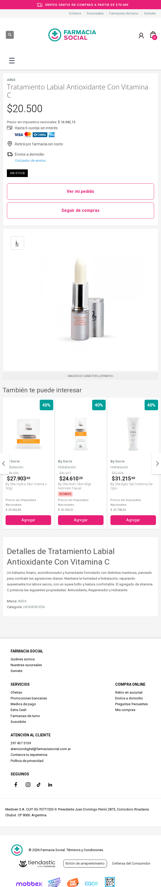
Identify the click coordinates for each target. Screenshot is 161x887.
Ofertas (16, 692)
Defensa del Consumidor (131, 863)
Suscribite (18, 722)
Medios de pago (23, 704)
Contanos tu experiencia (29, 755)
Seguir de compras (80, 210)
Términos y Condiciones (84, 850)
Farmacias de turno (123, 13)
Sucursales (95, 13)
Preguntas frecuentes (131, 704)
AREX (22, 601)
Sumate (150, 13)
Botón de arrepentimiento (85, 863)
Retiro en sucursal (128, 692)
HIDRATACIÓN (34, 607)
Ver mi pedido (80, 191)
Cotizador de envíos (30, 161)
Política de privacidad (27, 761)
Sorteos (75, 13)
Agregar (28, 520)
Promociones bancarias (29, 698)
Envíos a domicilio (129, 698)
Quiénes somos (23, 659)
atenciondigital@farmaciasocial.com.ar (41, 749)
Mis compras (125, 710)
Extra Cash (18, 710)
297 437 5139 (21, 743)
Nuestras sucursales (26, 665)
